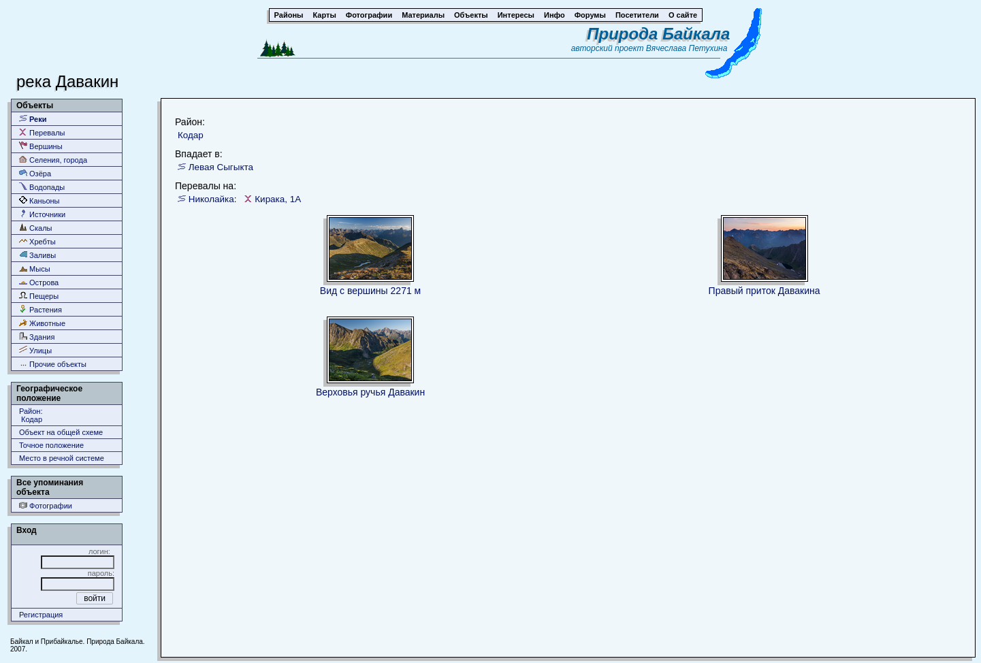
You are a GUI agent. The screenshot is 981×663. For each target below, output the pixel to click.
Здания (36, 336)
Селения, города (53, 159)
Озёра (35, 173)
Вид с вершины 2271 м (370, 290)
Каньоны (39, 200)
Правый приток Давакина (764, 290)
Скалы (35, 227)
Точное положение (51, 445)
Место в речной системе (61, 458)
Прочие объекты (52, 363)
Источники (42, 214)
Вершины (41, 146)
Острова (39, 282)
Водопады (42, 186)
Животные (42, 323)
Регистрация (41, 615)
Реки (33, 118)
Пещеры (39, 295)
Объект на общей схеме (61, 432)
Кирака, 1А (278, 199)
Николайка (211, 199)
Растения (40, 309)
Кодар (191, 135)
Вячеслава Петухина (687, 48)
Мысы (34, 268)
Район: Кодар (30, 415)
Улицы (35, 350)
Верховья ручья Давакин (370, 392)
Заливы (37, 254)
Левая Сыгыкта (221, 167)
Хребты (37, 241)
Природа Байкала (658, 34)
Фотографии (45, 505)
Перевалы (42, 132)
